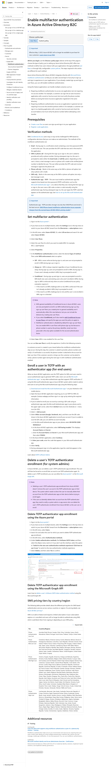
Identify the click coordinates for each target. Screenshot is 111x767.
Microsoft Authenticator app (40, 185)
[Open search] (102, 2)
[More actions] (81, 13)
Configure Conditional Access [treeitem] (15, 87)
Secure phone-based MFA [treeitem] (15, 67)
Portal (90, 7)
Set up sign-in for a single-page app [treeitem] (14, 34)
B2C (53, 14)
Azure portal (44, 221)
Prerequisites (92, 17)
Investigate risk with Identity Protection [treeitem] (15, 83)
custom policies (55, 68)
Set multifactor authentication (97, 20)
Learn (29, 14)
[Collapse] (23, 12)
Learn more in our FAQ (47, 55)
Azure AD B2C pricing (34, 611)
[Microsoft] (3, 2)
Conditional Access (37, 137)
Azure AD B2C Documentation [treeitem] (12, 20)
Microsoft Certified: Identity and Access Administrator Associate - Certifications (51, 741)
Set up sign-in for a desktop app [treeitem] (14, 30)
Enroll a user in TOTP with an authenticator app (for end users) (98, 23)
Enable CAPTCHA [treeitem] (11, 72)
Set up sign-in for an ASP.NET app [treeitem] (14, 27)
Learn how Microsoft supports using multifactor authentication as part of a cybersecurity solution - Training (53, 729)
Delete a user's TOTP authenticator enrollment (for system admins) (97, 27)
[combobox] (12, 16)
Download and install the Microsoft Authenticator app (48, 389)
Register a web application (39, 127)
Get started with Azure (101, 7)
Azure (35, 14)
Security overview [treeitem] (12, 59)
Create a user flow (37, 124)
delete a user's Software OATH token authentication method (55, 593)
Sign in (107, 2)
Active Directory (44, 14)
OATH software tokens (43, 455)
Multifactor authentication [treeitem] (15, 64)
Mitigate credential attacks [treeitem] (14, 90)
